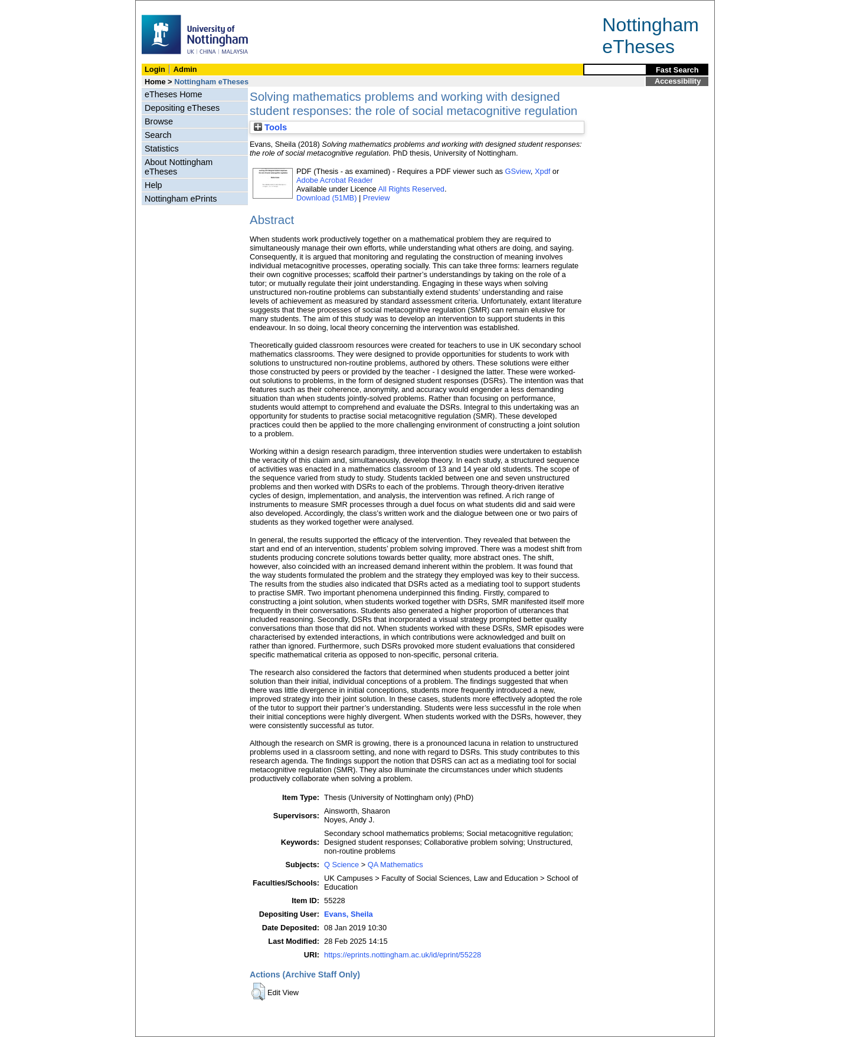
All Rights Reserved (411, 189)
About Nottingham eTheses (178, 166)
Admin (185, 69)
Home (155, 81)
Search (158, 135)
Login (155, 69)
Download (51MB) (326, 197)
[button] (258, 991)
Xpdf (542, 171)
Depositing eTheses (182, 108)
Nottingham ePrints (181, 198)
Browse (159, 121)
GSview (517, 171)
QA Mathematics (395, 864)
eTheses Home (173, 94)
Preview (376, 197)
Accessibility (678, 81)
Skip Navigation (161, 7)
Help (153, 185)
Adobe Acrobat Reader (334, 180)
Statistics (162, 148)
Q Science (341, 864)
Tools (270, 127)
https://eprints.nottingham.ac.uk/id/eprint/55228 (402, 954)
